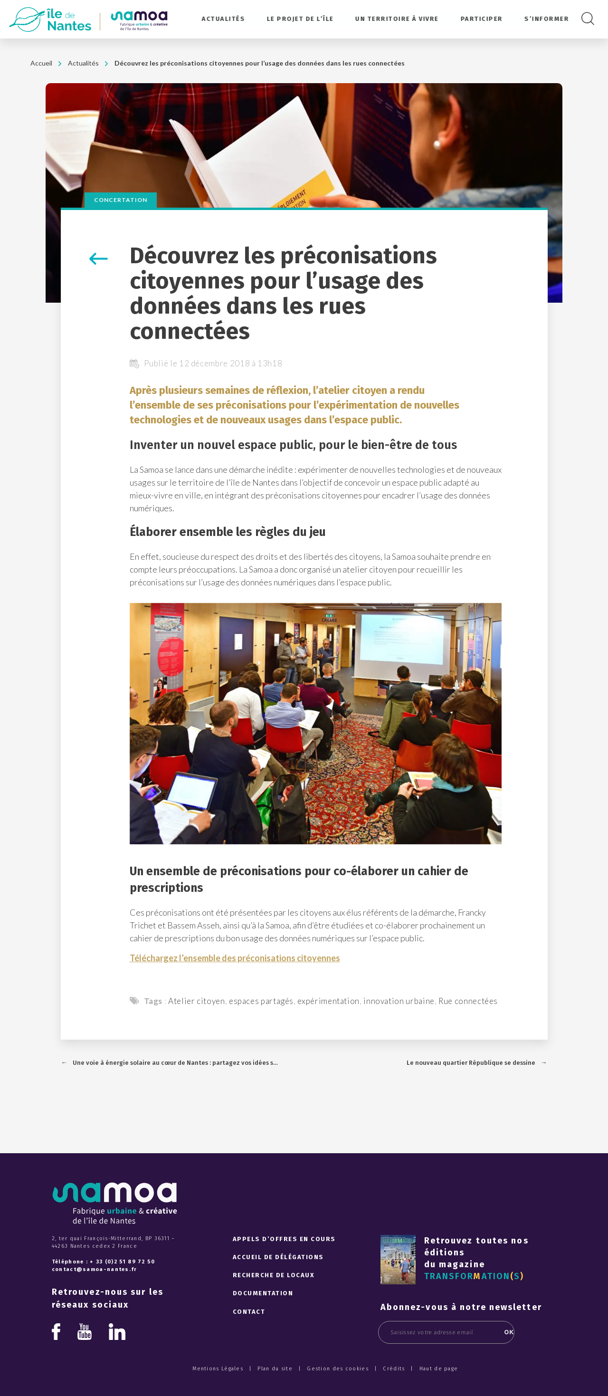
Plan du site (275, 1369)
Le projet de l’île (301, 18)
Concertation (120, 199)
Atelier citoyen (196, 1001)
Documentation (263, 1293)
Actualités (225, 18)
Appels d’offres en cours (284, 1239)
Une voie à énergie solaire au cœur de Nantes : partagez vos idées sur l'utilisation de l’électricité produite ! (176, 1062)
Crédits (394, 1369)
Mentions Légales (217, 1369)
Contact (249, 1311)
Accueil (41, 63)
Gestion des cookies (338, 1369)
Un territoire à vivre (398, 18)
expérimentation (328, 1001)
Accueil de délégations (278, 1257)
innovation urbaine (399, 1001)
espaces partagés (261, 1001)
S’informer (546, 18)
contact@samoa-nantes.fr (94, 1269)
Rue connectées (468, 1001)
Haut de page (438, 1369)
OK (499, 1332)
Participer (482, 18)
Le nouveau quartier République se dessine (471, 1062)
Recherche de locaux (274, 1275)
